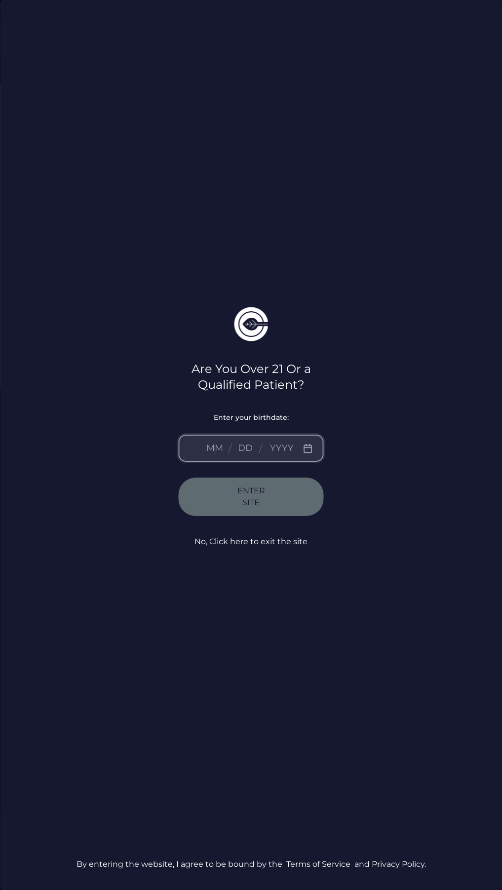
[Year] (282, 448)
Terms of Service (318, 864)
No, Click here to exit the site (251, 541)
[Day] (245, 448)
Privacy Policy (398, 864)
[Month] (215, 448)
